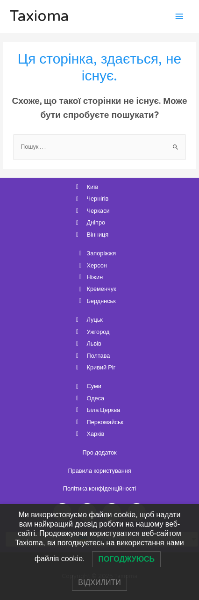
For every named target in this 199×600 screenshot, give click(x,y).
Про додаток (99, 452)
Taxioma (39, 16)
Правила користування (99, 471)
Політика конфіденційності (99, 488)
